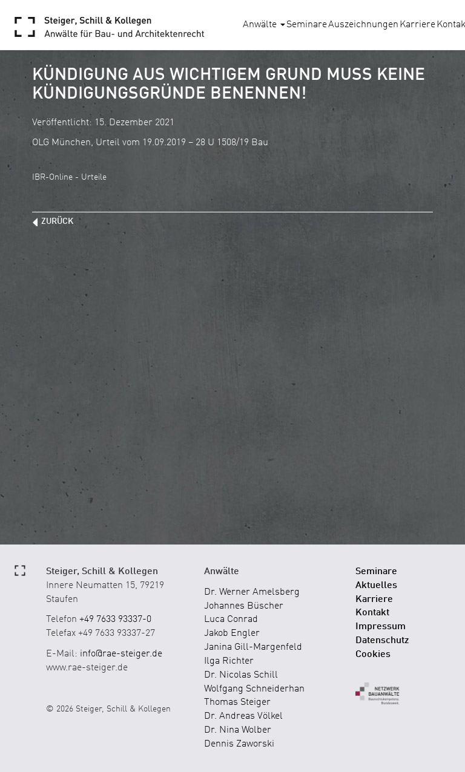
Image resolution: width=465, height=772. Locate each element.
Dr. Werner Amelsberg (252, 592)
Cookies (373, 654)
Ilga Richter (229, 661)
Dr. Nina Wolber (237, 730)
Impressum (380, 627)
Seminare (306, 25)
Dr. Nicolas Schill (241, 675)
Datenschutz (382, 641)
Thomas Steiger (237, 702)
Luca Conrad (231, 619)
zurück (57, 221)
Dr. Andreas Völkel (243, 716)
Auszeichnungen (363, 25)
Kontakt (372, 613)
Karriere (417, 25)
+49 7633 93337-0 (115, 619)
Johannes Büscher (243, 606)
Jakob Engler (232, 633)
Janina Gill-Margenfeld (253, 647)
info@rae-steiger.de (121, 654)
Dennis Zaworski (239, 744)
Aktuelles (376, 585)
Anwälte (264, 25)
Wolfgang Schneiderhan (254, 689)
